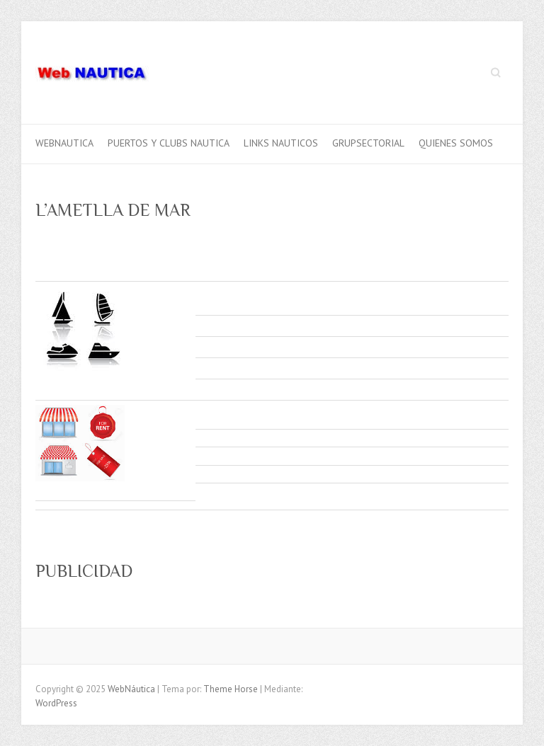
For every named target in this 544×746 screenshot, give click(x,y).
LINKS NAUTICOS (281, 143)
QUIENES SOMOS (456, 143)
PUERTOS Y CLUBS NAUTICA (169, 143)
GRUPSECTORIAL (368, 143)
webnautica (64, 143)
